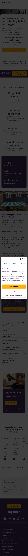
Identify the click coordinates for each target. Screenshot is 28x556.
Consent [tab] (5, 263)
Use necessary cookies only (14, 295)
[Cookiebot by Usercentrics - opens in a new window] (20, 259)
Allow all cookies (14, 286)
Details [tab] (14, 263)
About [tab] (23, 263)
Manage (14, 291)
